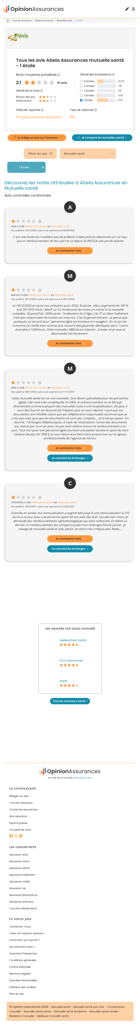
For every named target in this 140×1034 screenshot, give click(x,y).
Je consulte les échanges (70, 458)
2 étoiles (89, 95)
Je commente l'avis (69, 250)
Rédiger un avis (18, 796)
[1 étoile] (81, 100)
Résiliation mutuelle (21, 1016)
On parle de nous (20, 830)
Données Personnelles (23, 980)
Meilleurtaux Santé (73, 640)
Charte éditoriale (20, 967)
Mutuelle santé (64, 20)
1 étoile (88, 100)
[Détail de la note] (41, 90)
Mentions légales (20, 973)
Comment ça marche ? (24, 940)
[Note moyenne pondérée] (59, 74)
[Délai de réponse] (42, 110)
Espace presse (18, 823)
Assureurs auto (18, 854)
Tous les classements (23, 908)
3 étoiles (89, 91)
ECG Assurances (71, 660)
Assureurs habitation (22, 875)
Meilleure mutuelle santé (53, 1016)
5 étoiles (89, 81)
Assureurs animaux (21, 902)
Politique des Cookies (22, 987)
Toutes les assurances (23, 809)
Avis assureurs (18, 816)
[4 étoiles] (81, 86)
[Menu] (133, 9)
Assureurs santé (19, 868)
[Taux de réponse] (95, 110)
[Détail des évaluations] (113, 74)
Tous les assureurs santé (70, 701)
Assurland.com (82, 777)
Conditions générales (22, 960)
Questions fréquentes (23, 953)
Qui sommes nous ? (22, 947)
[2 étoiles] (81, 95)
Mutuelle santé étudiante (70, 1011)
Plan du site (16, 994)
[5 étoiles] (81, 81)
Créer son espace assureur (26, 933)
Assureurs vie (17, 888)
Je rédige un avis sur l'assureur (37, 137)
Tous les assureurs (22, 20)
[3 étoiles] (81, 91)
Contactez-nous (20, 926)
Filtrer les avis (40, 154)
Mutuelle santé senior (37, 1011)
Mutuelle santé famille (104, 1011)
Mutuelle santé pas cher (88, 1007)
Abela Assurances (44, 20)
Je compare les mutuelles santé (102, 137)
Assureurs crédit (19, 881)
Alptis (64, 681)
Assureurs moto (19, 861)
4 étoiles (89, 86)
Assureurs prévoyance (23, 895)
